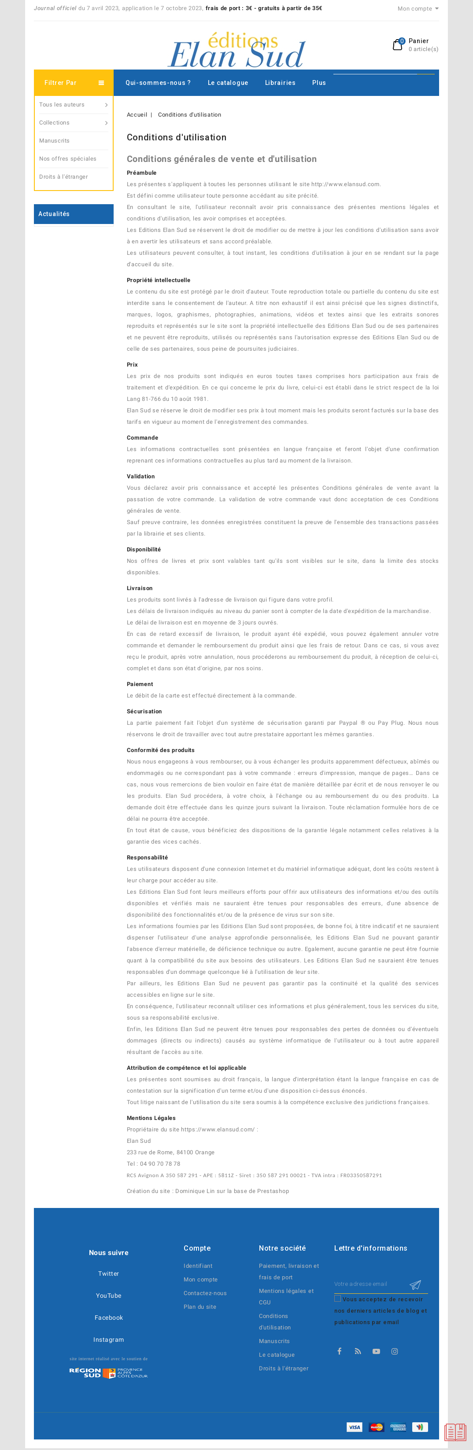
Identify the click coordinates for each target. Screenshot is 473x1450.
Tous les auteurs (73, 104)
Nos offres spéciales (68, 158)
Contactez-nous (205, 1293)
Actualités (54, 213)
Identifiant (198, 1266)
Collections (73, 122)
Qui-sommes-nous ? (158, 82)
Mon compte (201, 1279)
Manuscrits (54, 140)
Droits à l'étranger (63, 176)
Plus (319, 82)
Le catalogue (228, 82)
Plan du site (200, 1306)
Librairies (280, 82)
